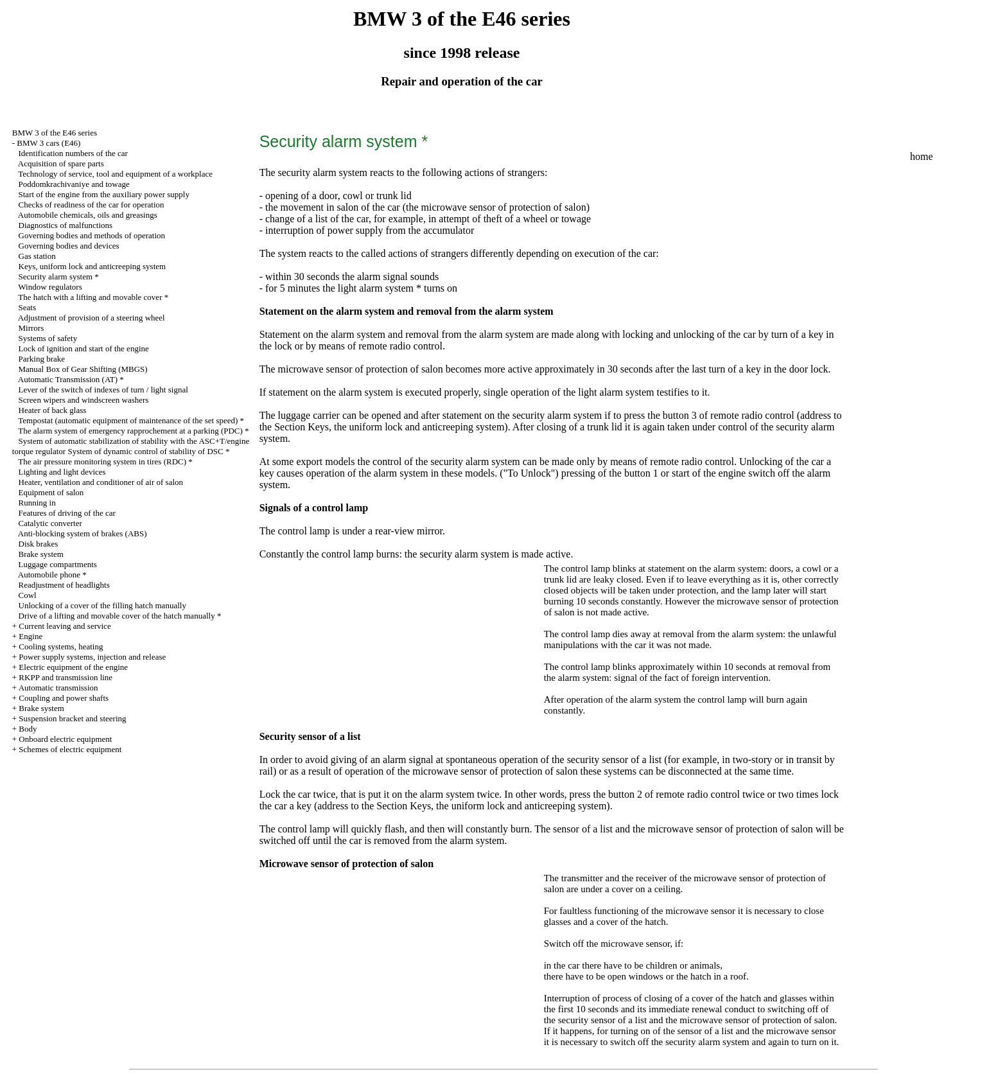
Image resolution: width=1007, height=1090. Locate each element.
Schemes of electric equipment (70, 749)
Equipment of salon (51, 492)
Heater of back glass (53, 410)
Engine (30, 636)
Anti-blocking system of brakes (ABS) (82, 533)
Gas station (37, 256)
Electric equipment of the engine (73, 667)
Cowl (28, 595)
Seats (27, 307)
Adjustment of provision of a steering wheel (91, 317)
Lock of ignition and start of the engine (84, 348)
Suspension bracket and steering (72, 718)
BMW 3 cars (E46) (48, 143)
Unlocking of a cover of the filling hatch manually (102, 605)
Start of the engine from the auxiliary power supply (104, 194)
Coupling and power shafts (64, 698)
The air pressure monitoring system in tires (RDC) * (105, 461)
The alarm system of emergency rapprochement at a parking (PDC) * (133, 430)
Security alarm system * (59, 276)
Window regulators (50, 287)
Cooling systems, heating (61, 646)
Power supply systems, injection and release (92, 657)
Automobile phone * (52, 574)
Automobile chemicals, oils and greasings (87, 215)
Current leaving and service (64, 626)
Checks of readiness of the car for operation (91, 204)
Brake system (41, 554)
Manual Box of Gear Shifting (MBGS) (83, 369)
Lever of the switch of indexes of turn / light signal (103, 389)
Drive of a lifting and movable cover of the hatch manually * (120, 615)
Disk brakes (38, 544)
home (921, 156)
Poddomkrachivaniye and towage (74, 184)
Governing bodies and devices (69, 246)
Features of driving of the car (67, 513)
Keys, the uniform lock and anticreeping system (406, 426)
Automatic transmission (58, 687)
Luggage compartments (58, 564)
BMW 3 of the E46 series (54, 132)
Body (28, 729)
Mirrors (31, 328)
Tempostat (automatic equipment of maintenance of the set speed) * (131, 420)
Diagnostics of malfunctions (66, 225)
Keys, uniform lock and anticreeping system (92, 266)
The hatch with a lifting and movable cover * (93, 297)
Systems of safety (48, 338)
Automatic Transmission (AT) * (71, 379)
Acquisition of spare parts (61, 163)
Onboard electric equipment (65, 739)
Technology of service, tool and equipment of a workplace (115, 174)
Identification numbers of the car (73, 153)
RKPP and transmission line (65, 677)
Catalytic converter (50, 523)
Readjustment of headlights (64, 585)
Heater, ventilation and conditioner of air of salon (101, 482)
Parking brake (42, 359)
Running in (37, 502)
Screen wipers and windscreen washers (84, 400)
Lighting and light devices (62, 472)
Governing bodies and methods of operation (92, 235)
